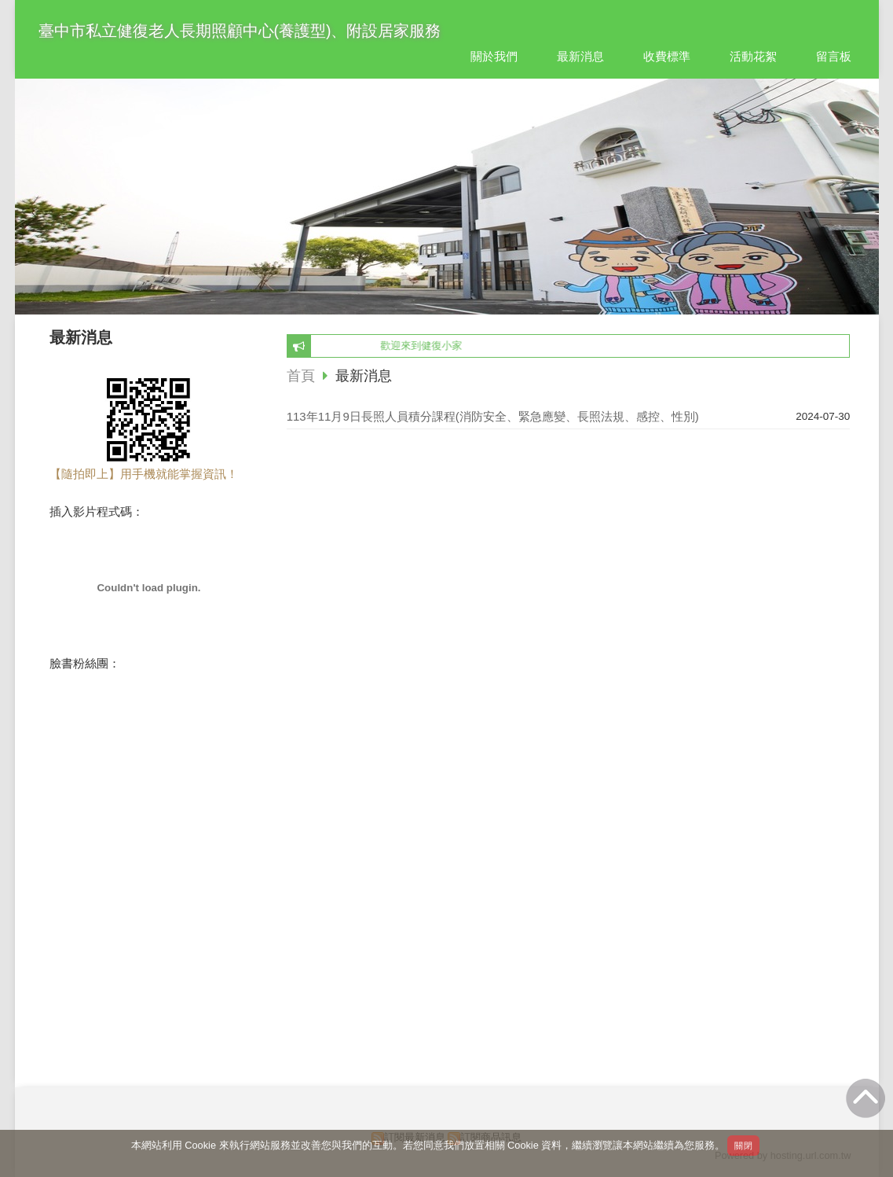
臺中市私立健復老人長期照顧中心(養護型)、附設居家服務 (239, 30)
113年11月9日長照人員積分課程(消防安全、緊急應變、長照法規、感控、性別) (493, 416)
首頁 (301, 376)
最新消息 (363, 376)
